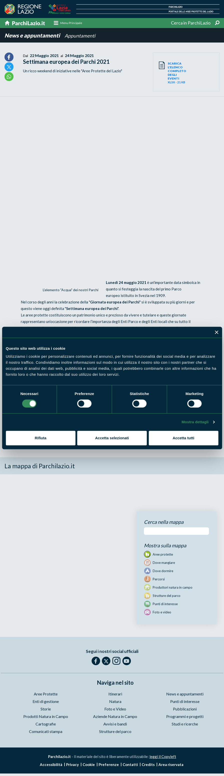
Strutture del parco (115, 731)
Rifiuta (41, 438)
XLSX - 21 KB (177, 73)
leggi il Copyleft (162, 756)
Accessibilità (51, 764)
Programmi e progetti (184, 716)
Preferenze (109, 764)
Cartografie (46, 724)
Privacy (72, 764)
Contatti (130, 764)
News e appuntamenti (33, 35)
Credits (148, 764)
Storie (46, 709)
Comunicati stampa (45, 731)
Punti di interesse (184, 701)
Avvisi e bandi (115, 724)
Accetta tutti (183, 438)
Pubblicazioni (185, 709)
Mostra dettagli (194, 422)
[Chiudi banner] (216, 332)
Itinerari (115, 694)
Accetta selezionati (112, 438)
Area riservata (170, 764)
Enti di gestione (46, 701)
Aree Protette (46, 694)
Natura (115, 701)
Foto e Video (115, 709)
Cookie (89, 764)
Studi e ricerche (185, 724)
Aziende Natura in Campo (115, 716)
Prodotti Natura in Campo (45, 716)
